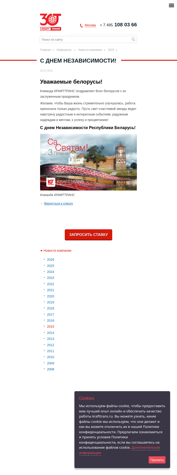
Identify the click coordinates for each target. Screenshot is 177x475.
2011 (50, 351)
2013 (50, 339)
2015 (111, 49)
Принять (157, 460)
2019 (50, 302)
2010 (50, 357)
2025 (50, 266)
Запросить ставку (88, 235)
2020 (50, 296)
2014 (50, 333)
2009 (50, 363)
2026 (50, 259)
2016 (50, 320)
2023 (50, 278)
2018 (50, 308)
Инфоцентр (64, 49)
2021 (50, 290)
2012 (50, 345)
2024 (50, 272)
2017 (50, 314)
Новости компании (90, 49)
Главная (45, 49)
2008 (50, 369)
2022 (50, 284)
